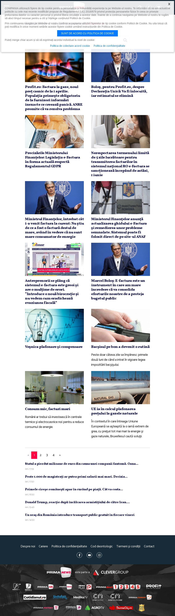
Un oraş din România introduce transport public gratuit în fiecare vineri (80, 515)
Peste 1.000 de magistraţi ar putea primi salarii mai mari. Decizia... (76, 477)
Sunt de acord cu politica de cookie (87, 33)
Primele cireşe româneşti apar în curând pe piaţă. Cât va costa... (74, 489)
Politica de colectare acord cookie (70, 46)
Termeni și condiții (128, 546)
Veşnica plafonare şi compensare (54, 347)
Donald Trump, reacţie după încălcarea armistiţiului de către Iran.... (77, 502)
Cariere (43, 546)
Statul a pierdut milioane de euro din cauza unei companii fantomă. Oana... (81, 464)
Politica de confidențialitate (69, 546)
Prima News (59, 572)
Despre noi (28, 546)
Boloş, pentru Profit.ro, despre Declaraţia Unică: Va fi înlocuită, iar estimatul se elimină (119, 91)
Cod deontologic (102, 546)
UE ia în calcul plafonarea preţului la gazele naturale (114, 411)
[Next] (60, 455)
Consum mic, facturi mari (47, 409)
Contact (149, 546)
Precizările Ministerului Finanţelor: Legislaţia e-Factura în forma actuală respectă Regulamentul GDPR (52, 160)
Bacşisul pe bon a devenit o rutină (120, 347)
